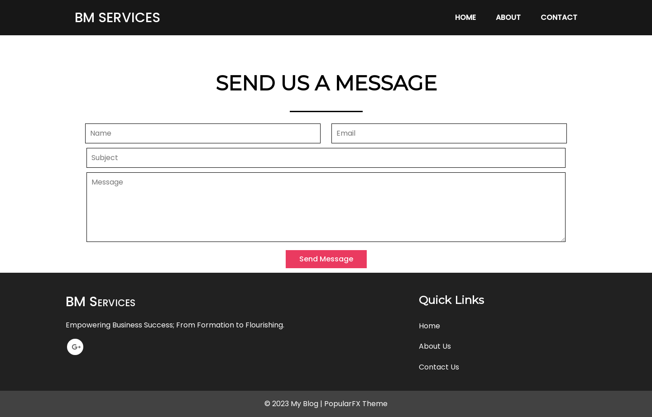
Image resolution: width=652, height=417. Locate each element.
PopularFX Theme (356, 403)
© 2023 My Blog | (294, 403)
